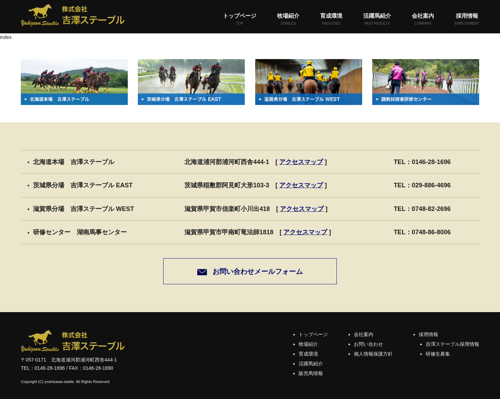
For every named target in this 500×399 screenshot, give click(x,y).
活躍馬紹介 (377, 19)
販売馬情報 (311, 373)
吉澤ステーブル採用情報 (452, 344)
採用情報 (467, 19)
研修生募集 (438, 354)
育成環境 (331, 19)
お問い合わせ (368, 344)
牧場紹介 (288, 19)
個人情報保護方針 (373, 354)
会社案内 (423, 19)
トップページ (239, 19)
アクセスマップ (301, 161)
